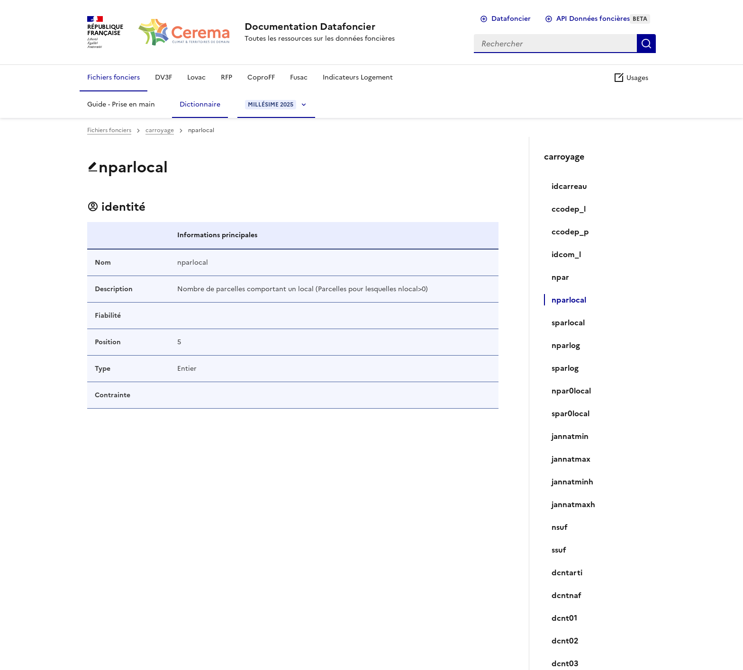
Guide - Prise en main (121, 104)
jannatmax (571, 459)
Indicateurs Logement (358, 77)
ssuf (559, 549)
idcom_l (566, 254)
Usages (630, 78)
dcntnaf (566, 595)
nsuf (560, 527)
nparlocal (569, 299)
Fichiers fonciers (113, 77)
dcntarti (567, 572)
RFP (226, 77)
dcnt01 (564, 618)
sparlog (565, 368)
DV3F (163, 77)
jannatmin (570, 436)
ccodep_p (570, 231)
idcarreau (569, 186)
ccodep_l (569, 208)
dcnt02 (565, 640)
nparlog (566, 345)
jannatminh (572, 481)
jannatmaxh (573, 504)
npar (560, 277)
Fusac (299, 77)
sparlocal (568, 322)
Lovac (196, 77)
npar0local (571, 390)
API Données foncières (603, 19)
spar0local (570, 413)
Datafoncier (511, 19)
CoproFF (261, 77)
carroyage (159, 130)
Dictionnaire (200, 104)
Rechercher (646, 43)
